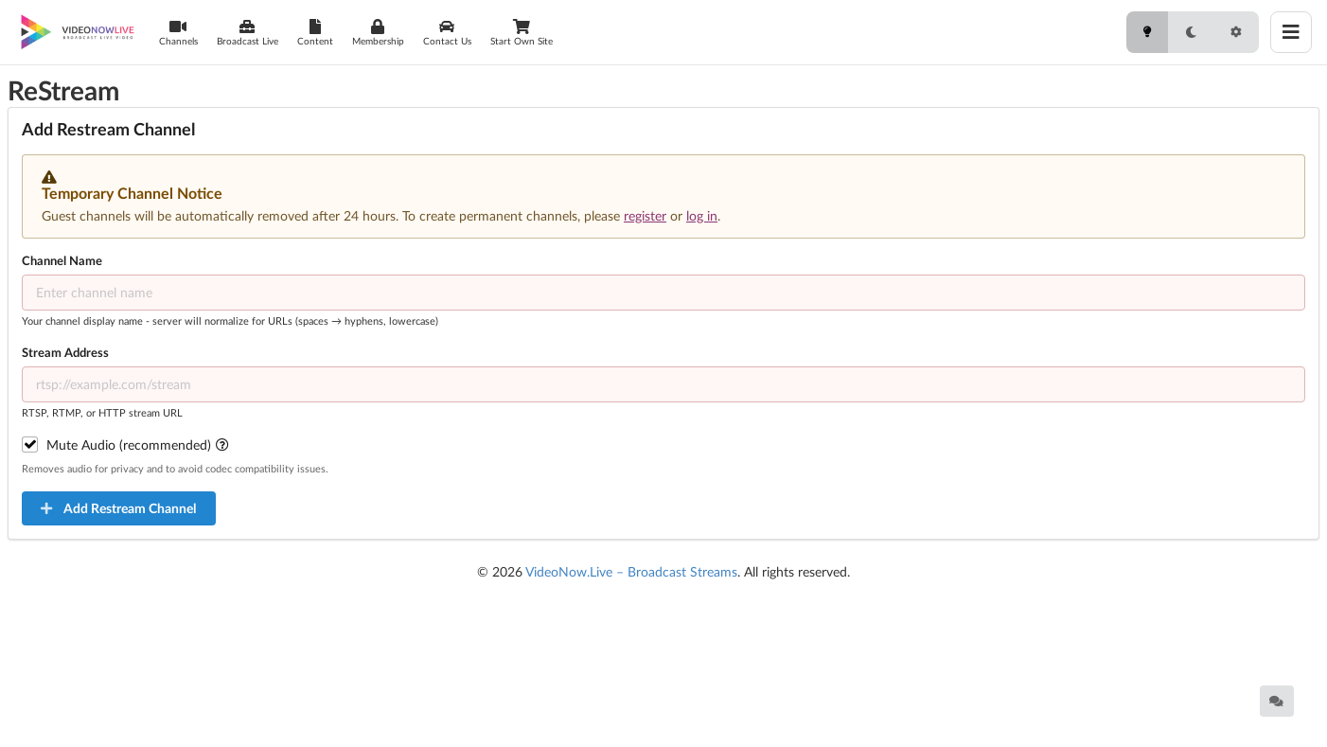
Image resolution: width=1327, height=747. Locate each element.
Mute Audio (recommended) (138, 444)
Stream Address (65, 352)
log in (701, 215)
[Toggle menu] (1291, 32)
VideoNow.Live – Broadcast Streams (631, 571)
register (645, 215)
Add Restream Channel (117, 508)
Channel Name (62, 260)
